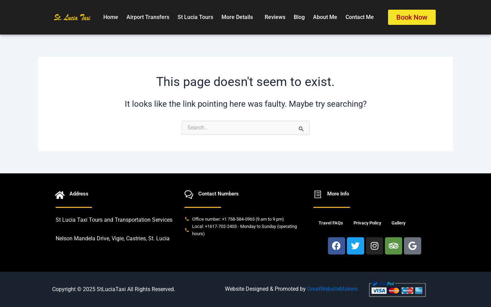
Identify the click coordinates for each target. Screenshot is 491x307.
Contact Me (360, 17)
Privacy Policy (367, 223)
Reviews (275, 17)
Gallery (398, 223)
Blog (299, 17)
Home (110, 17)
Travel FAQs (331, 223)
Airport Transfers (147, 17)
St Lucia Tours (195, 17)
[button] (239, 17)
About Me (325, 17)
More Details (237, 17)
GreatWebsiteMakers (332, 289)
